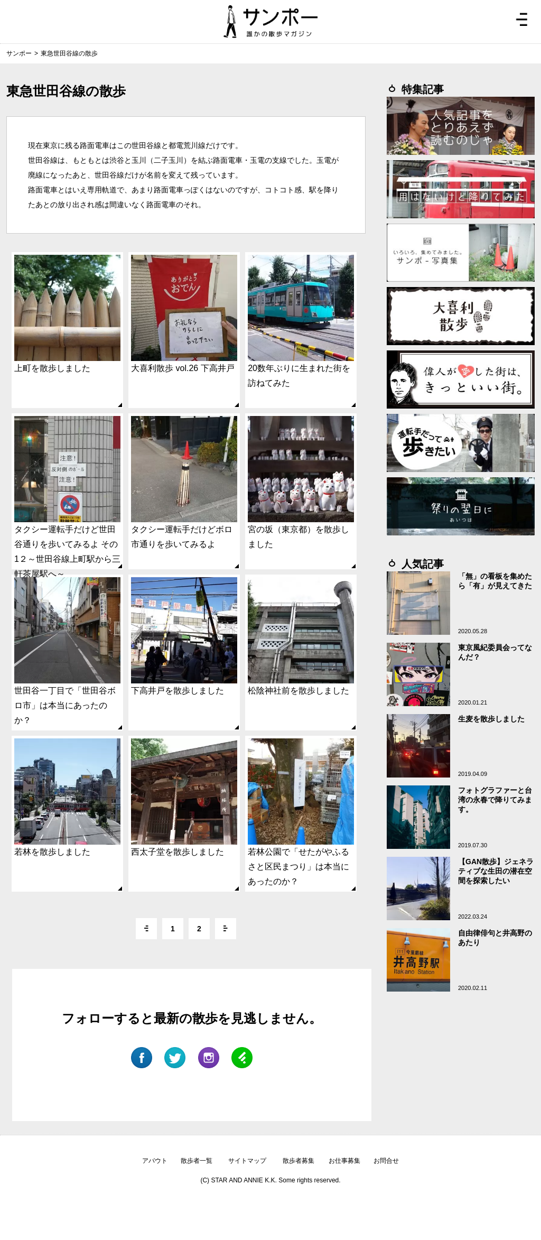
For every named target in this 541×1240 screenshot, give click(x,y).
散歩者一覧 (196, 1160)
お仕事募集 (344, 1160)
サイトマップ (247, 1160)
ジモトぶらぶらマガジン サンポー (270, 21)
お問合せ (386, 1160)
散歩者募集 (298, 1160)
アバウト (154, 1160)
